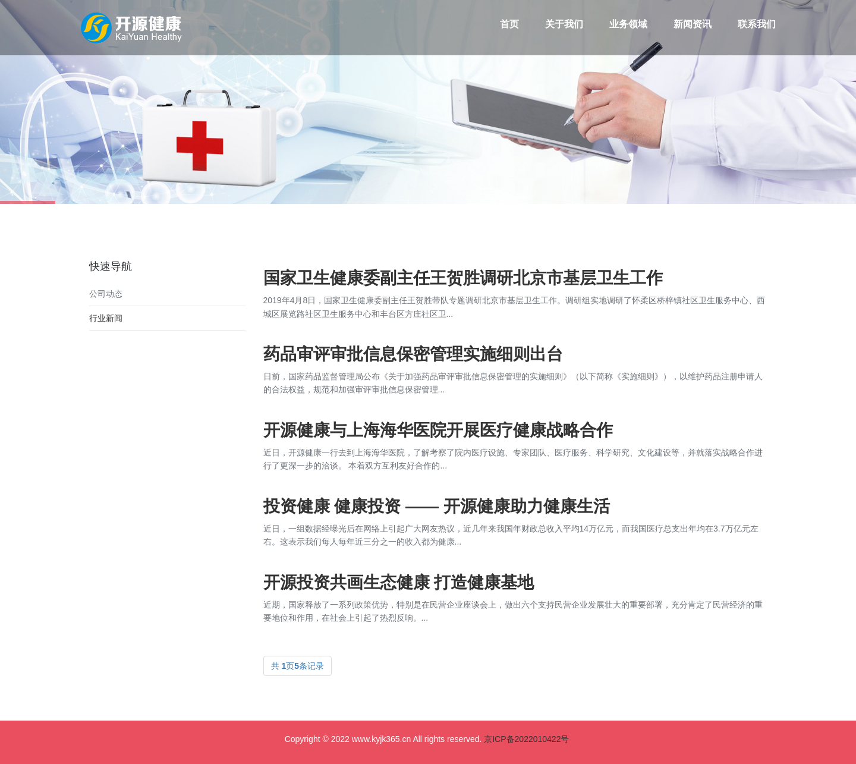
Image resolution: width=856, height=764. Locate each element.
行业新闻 (105, 318)
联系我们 (757, 24)
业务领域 (628, 24)
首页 (509, 24)
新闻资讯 (693, 24)
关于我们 (564, 24)
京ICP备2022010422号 (526, 739)
